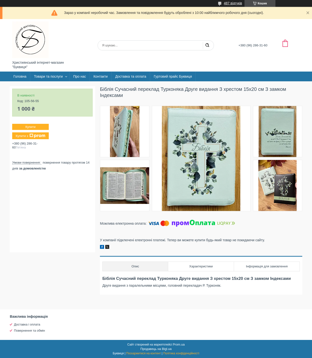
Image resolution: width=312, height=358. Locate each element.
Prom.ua (179, 344)
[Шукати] (207, 45)
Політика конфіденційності (181, 353)
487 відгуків (233, 3)
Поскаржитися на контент (143, 353)
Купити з (30, 136)
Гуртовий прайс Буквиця (173, 76)
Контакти (100, 76)
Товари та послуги (48, 76)
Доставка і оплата (27, 324)
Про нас (79, 76)
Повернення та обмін (29, 330)
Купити (30, 127)
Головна (19, 76)
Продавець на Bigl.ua (156, 349)
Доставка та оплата (130, 76)
